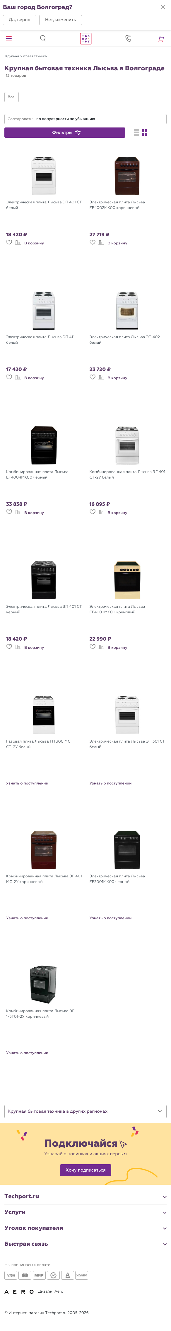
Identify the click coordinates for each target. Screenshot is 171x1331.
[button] (19, 20)
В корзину (34, 243)
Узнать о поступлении (27, 783)
